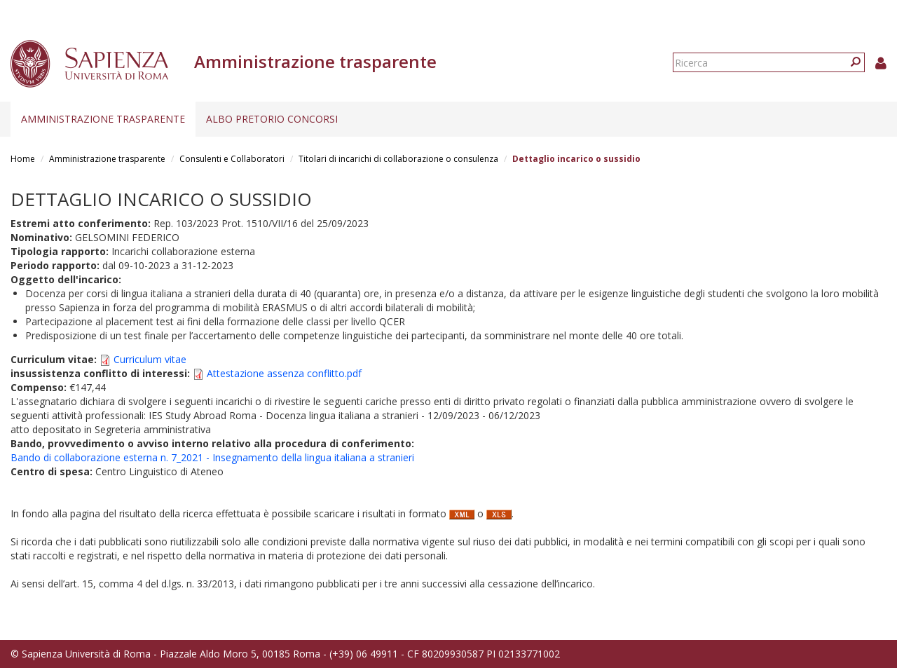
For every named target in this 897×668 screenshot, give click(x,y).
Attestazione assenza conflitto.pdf (284, 373)
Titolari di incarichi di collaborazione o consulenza (398, 159)
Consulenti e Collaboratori (232, 159)
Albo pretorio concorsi (272, 118)
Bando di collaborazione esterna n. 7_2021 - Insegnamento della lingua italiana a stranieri (212, 457)
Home (23, 159)
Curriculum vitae (150, 359)
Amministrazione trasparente (103, 118)
